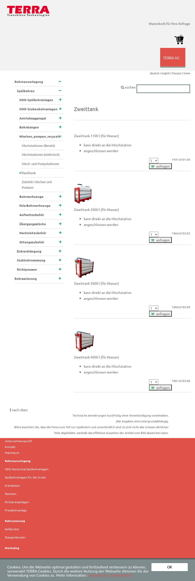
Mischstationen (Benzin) (38, 145)
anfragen (160, 166)
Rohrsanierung (15, 521)
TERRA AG (173, 61)
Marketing (12, 548)
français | (178, 73)
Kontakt (10, 447)
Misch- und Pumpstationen (40, 164)
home (187, 73)
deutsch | (155, 73)
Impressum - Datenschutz (110, 575)
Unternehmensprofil (18, 441)
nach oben (19, 410)
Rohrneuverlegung (17, 461)
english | (166, 73)
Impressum (12, 452)
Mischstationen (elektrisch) (41, 154)
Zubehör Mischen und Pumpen (37, 184)
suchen (155, 87)
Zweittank (29, 173)
